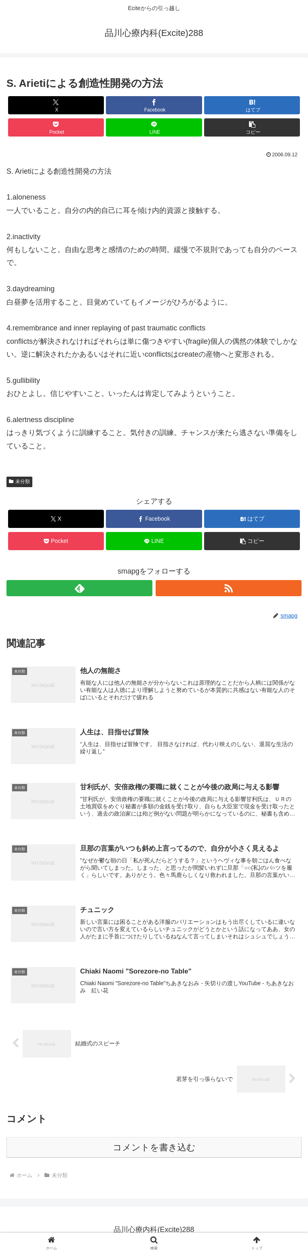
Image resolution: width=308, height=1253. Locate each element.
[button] (252, 127)
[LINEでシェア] (154, 127)
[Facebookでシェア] (154, 105)
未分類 (19, 481)
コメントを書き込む (154, 1147)
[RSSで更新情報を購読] (229, 588)
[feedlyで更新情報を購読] (79, 588)
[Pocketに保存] (56, 127)
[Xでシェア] (56, 105)
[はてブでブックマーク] (252, 105)
